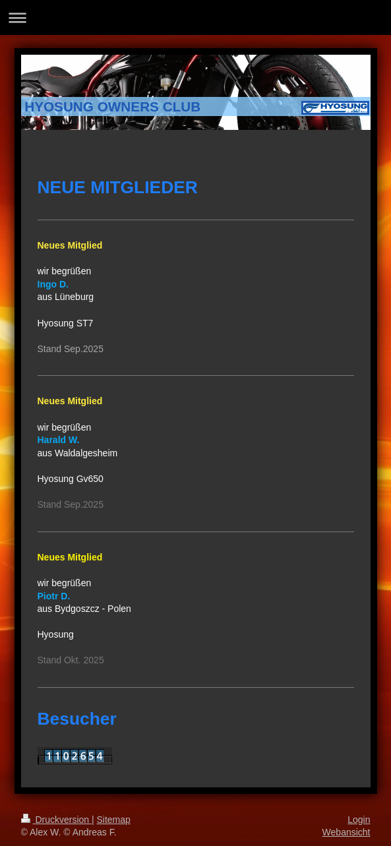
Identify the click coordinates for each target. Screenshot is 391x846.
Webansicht (346, 832)
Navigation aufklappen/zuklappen (195, 17)
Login (358, 819)
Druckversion (56, 819)
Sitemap (114, 819)
